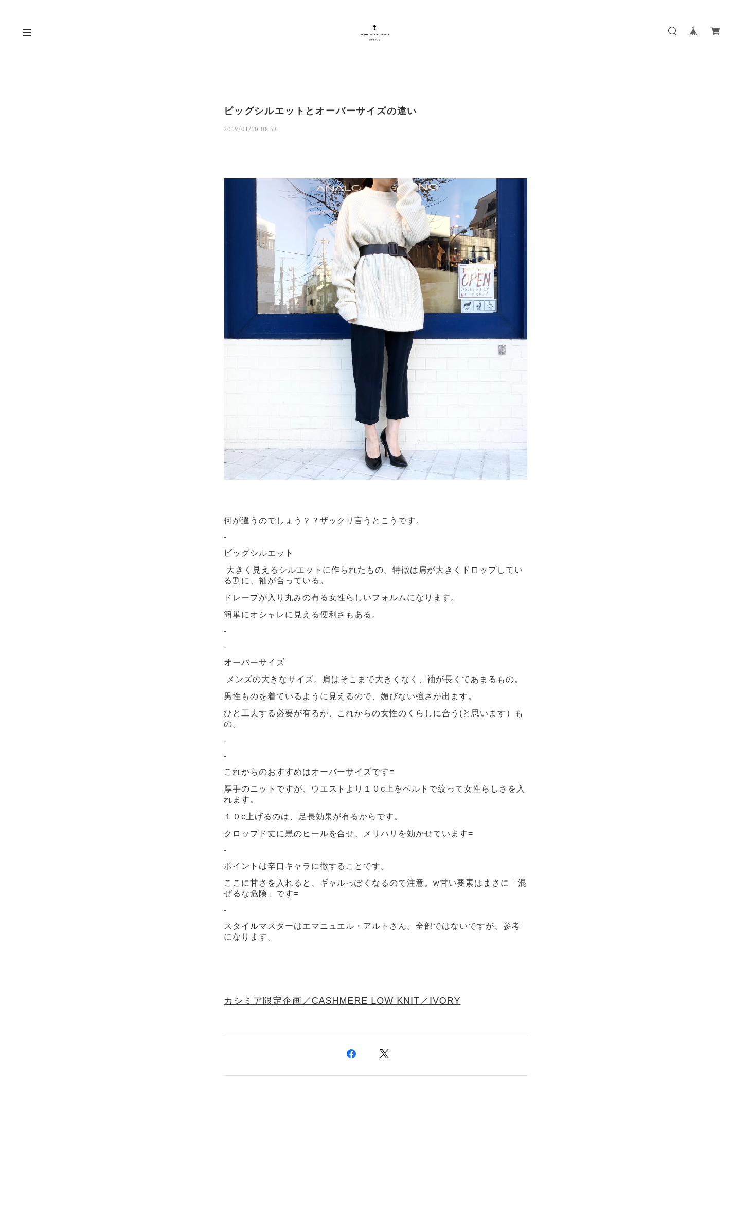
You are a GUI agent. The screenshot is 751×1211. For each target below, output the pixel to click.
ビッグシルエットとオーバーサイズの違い (320, 111)
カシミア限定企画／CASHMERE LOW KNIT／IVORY (342, 1001)
